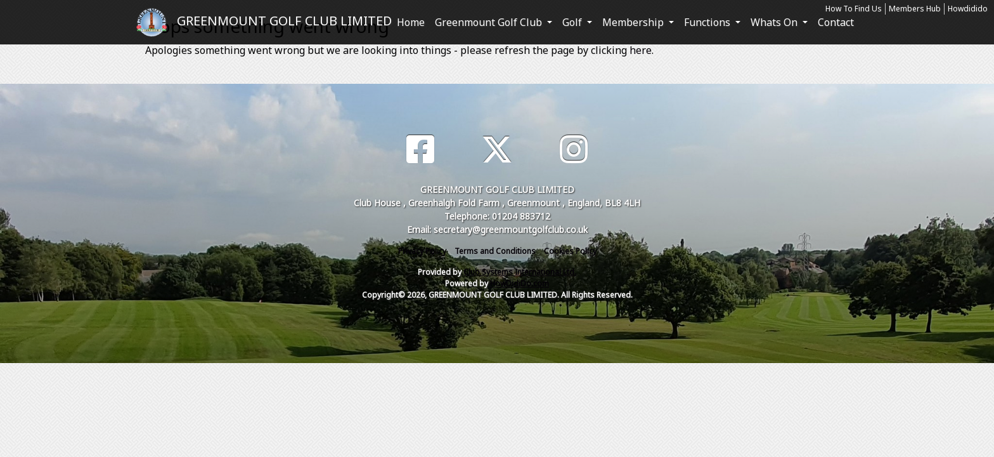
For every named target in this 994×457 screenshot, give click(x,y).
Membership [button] (634, 22)
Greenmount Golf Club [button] (490, 22)
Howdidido (968, 8)
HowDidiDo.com (519, 283)
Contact (836, 22)
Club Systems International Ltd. (519, 272)
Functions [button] (708, 22)
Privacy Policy (422, 251)
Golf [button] (573, 22)
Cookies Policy (570, 251)
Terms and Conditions (495, 251)
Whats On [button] (775, 22)
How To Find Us (853, 8)
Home (411, 22)
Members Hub (915, 8)
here (640, 50)
